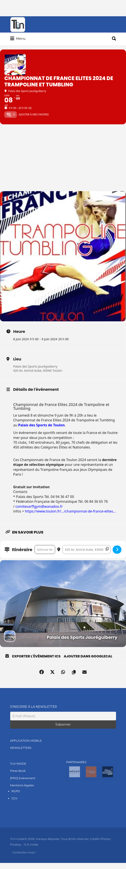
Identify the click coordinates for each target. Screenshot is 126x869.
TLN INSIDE (18, 763)
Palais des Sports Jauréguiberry (35, 366)
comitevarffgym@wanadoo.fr (39, 506)
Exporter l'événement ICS (36, 656)
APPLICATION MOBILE (26, 740)
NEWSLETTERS (21, 748)
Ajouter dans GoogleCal (88, 656)
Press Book (18, 771)
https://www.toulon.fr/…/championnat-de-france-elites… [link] (70, 511)
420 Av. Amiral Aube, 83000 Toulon (37, 371)
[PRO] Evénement (22, 778)
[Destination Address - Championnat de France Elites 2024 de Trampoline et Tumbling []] (86, 549)
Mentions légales (22, 785)
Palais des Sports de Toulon (41, 425)
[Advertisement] (63, 158)
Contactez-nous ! (24, 852)
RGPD (15, 791)
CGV (14, 798)
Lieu (17, 359)
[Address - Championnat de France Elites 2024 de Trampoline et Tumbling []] (45, 549)
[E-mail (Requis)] (63, 716)
